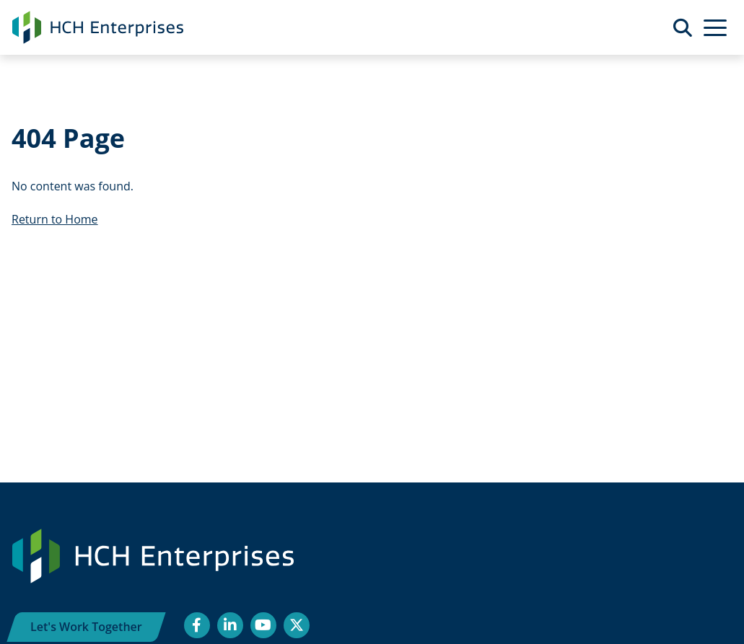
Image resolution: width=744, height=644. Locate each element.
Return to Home (55, 219)
